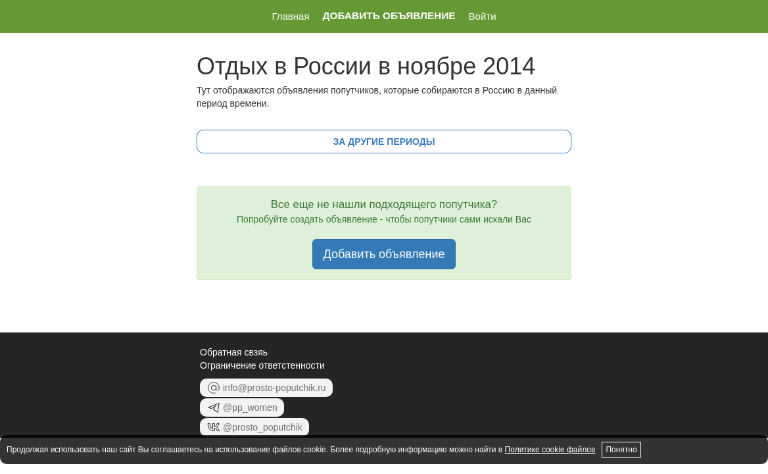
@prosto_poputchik (254, 427)
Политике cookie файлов (550, 449)
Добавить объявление (389, 16)
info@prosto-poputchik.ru (266, 388)
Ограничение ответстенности (262, 365)
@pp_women (241, 407)
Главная (290, 16)
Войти (482, 16)
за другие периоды (384, 141)
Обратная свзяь (234, 352)
